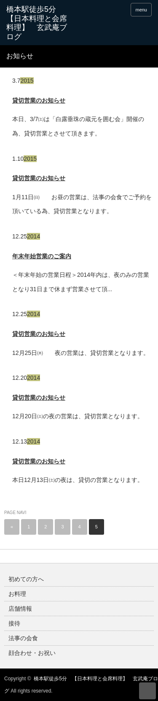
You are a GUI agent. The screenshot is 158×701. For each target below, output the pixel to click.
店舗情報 (20, 609)
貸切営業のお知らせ (38, 100)
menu (141, 9)
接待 (14, 623)
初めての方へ (26, 579)
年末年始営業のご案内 (41, 256)
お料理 (17, 594)
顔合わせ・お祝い (32, 653)
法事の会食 (23, 638)
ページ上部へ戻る (147, 690)
